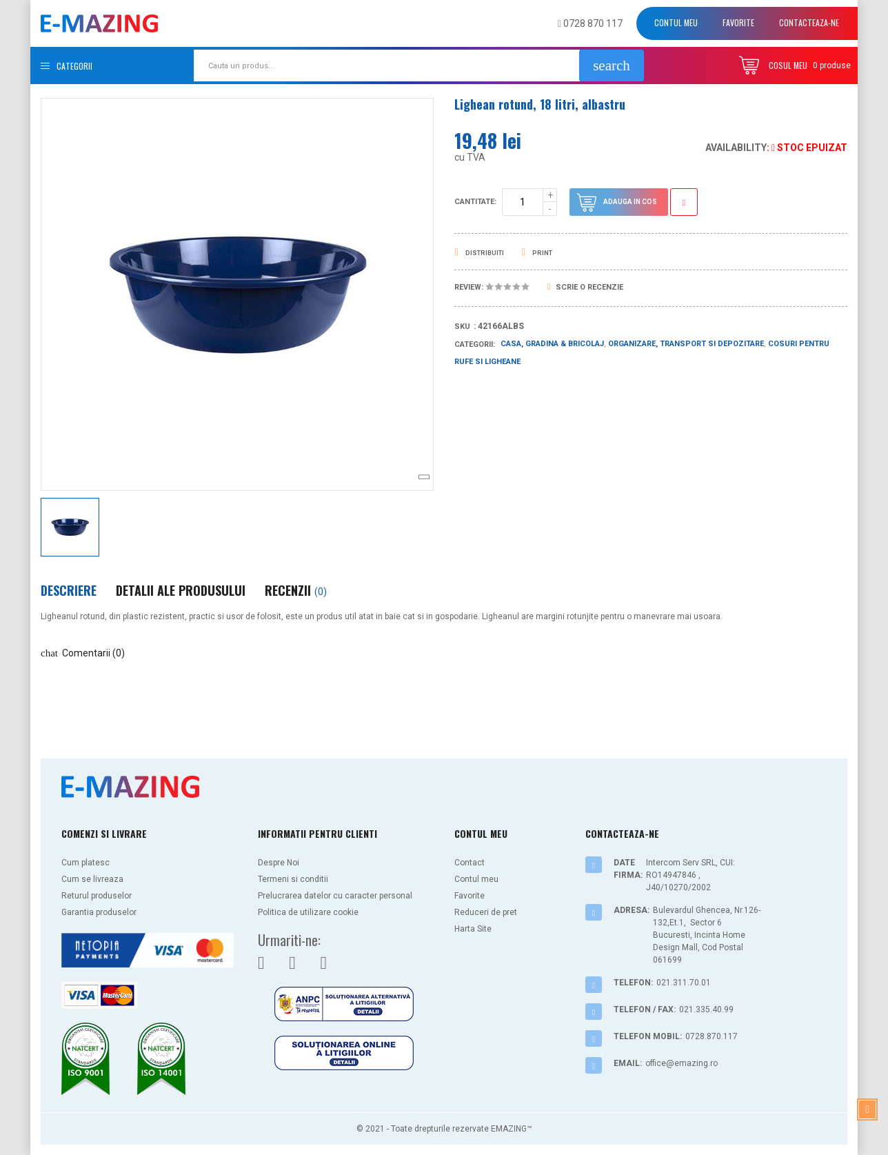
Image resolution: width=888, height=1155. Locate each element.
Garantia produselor (99, 912)
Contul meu (676, 22)
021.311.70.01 (683, 982)
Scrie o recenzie (585, 287)
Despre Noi (278, 862)
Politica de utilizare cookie (308, 912)
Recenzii (296, 590)
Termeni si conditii (293, 879)
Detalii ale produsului (180, 590)
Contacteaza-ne (809, 22)
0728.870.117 (711, 1036)
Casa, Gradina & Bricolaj (552, 343)
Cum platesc (85, 862)
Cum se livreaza (92, 879)
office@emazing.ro (681, 1063)
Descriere (69, 590)
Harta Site (473, 929)
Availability (736, 147)
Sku (462, 326)
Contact (469, 862)
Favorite (738, 22)
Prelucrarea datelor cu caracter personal (335, 896)
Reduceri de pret (485, 912)
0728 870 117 (590, 23)
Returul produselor (96, 896)
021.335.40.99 (706, 1009)
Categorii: (474, 344)
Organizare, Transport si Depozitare (686, 343)
